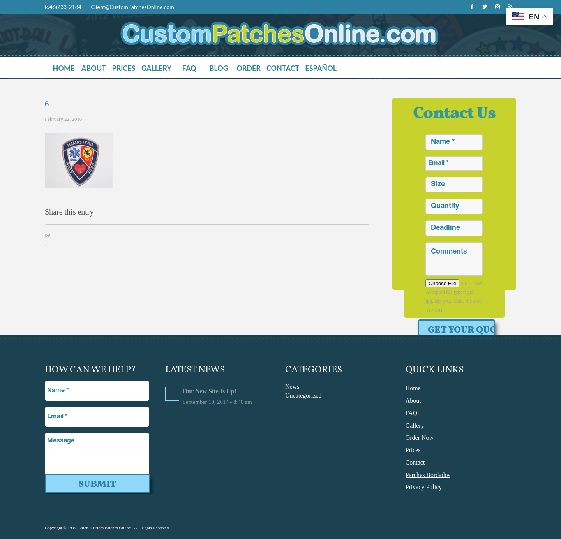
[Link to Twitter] (484, 6)
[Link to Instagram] (497, 6)
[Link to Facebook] (472, 6)
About (413, 400)
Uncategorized (303, 395)
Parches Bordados (428, 473)
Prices (413, 449)
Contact (415, 461)
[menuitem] (66, 68)
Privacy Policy (424, 486)
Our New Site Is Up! (209, 391)
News (292, 386)
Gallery (415, 425)
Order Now (420, 437)
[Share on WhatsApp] (207, 235)
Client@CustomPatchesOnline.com (132, 7)
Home (413, 388)
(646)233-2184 (64, 7)
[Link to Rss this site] (510, 6)
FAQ (412, 412)
